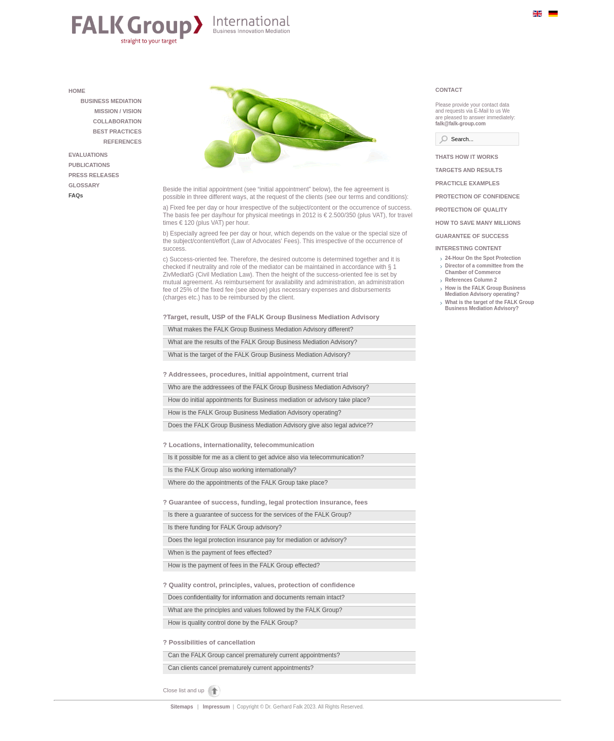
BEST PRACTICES (117, 131)
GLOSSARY (84, 185)
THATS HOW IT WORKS (466, 157)
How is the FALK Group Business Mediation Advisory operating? (485, 291)
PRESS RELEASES (94, 175)
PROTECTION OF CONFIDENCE (475, 196)
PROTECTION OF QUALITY (471, 210)
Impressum (217, 707)
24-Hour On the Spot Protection (483, 258)
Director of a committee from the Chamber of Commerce (484, 269)
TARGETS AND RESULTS (468, 170)
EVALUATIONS (88, 155)
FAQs (76, 195)
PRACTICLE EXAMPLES (467, 183)
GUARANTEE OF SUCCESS (471, 236)
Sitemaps (182, 707)
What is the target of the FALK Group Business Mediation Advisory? (489, 305)
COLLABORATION (117, 121)
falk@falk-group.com (460, 123)
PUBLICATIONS (89, 165)
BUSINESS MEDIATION (111, 101)
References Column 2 (471, 280)
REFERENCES (123, 142)
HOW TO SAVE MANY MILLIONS (475, 223)
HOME (77, 91)
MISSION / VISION (118, 111)
